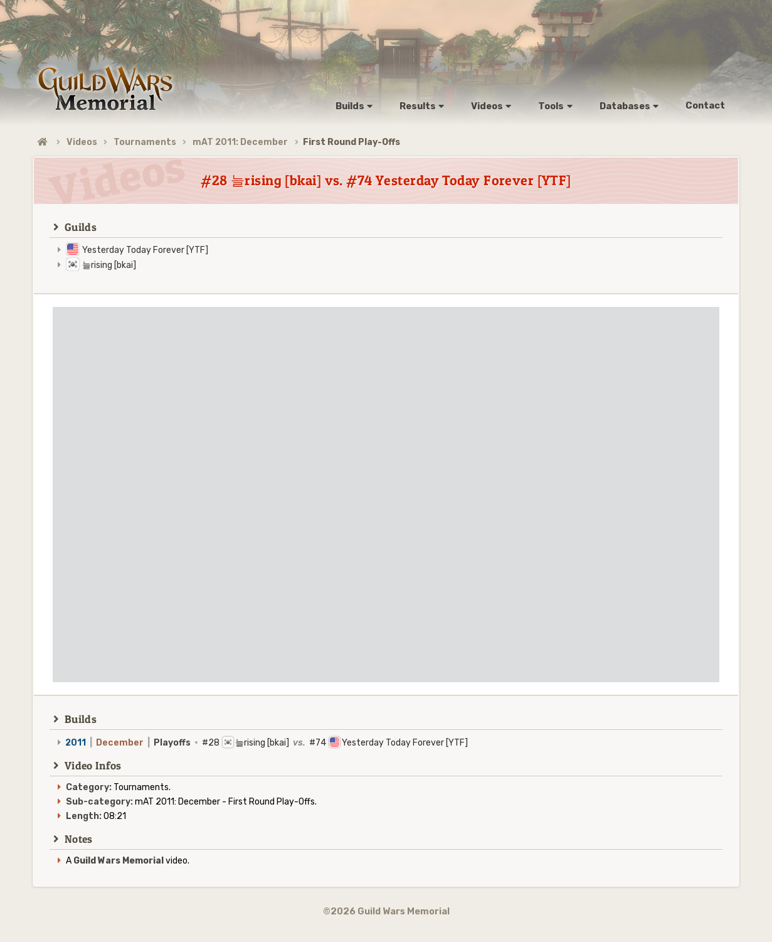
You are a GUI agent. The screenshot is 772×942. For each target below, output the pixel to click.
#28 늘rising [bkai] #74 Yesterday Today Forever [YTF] (266, 742)
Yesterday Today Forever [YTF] (145, 250)
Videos (81, 142)
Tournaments (145, 142)
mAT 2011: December (240, 142)
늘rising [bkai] (109, 265)
